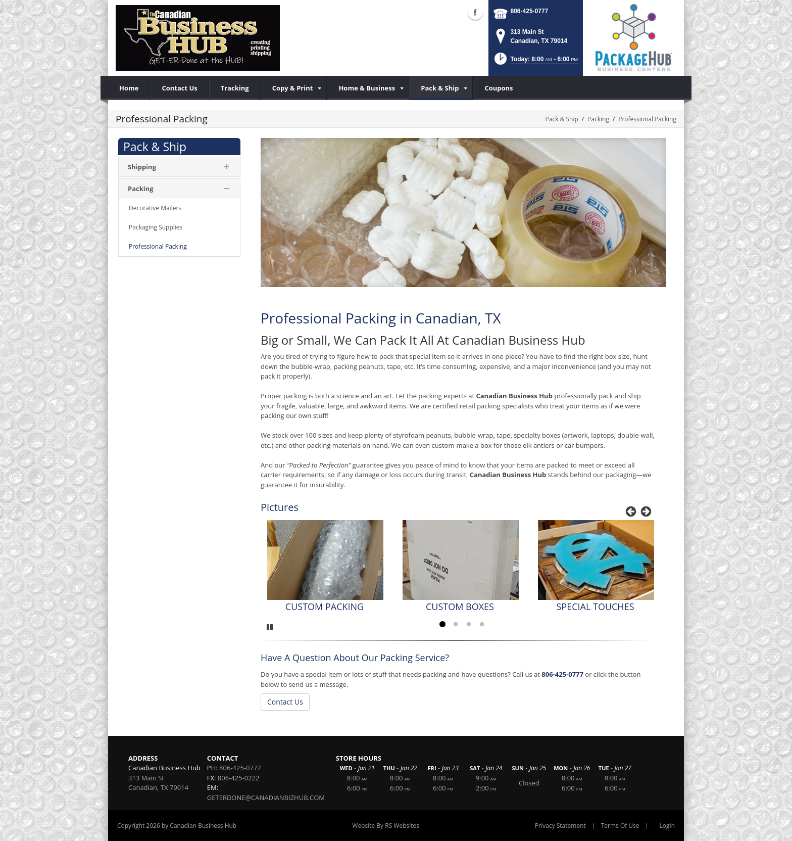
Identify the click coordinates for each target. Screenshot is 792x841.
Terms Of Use (620, 825)
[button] (535, 62)
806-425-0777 (530, 11)
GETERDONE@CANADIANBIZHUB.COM (266, 797)
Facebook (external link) (475, 12)
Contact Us (285, 702)
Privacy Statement (560, 825)
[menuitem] (294, 88)
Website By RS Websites (385, 825)
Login (667, 825)
